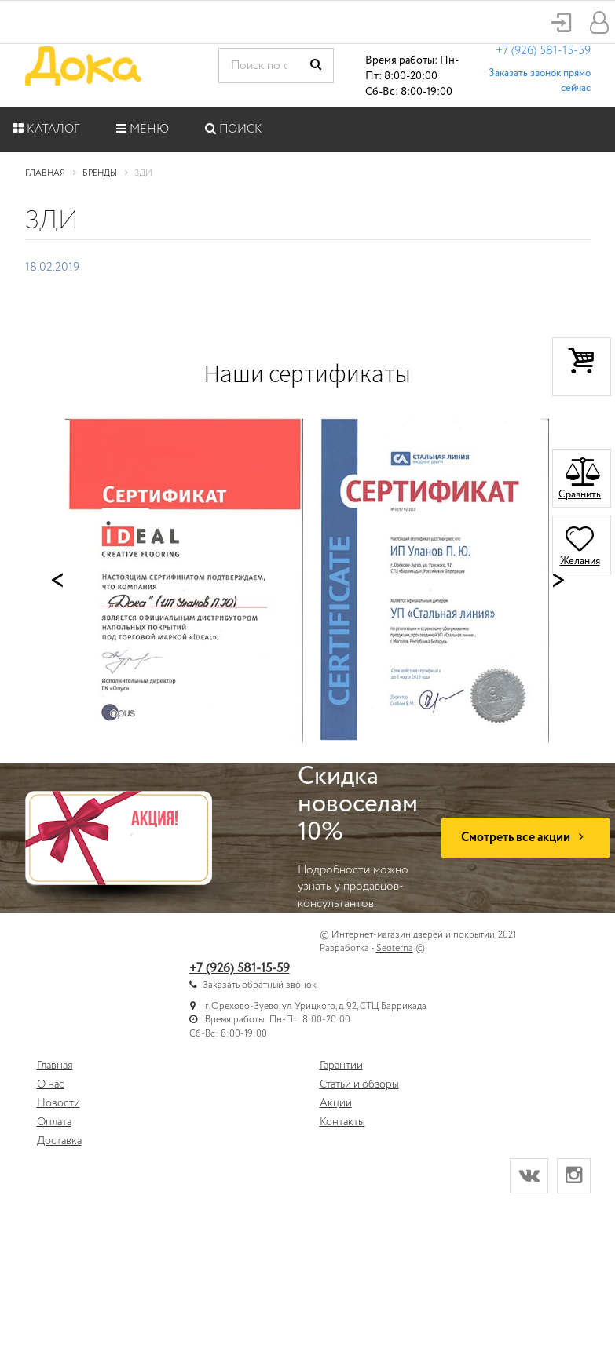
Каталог (46, 129)
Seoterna (394, 948)
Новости (58, 1103)
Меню (142, 129)
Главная (55, 1065)
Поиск (233, 129)
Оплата (54, 1122)
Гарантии (341, 1065)
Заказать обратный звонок (260, 985)
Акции (336, 1103)
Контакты (342, 1122)
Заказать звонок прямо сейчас (540, 81)
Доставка (59, 1141)
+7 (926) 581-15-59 (543, 51)
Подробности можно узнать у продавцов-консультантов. (358, 837)
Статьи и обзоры (359, 1084)
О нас (50, 1084)
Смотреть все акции (525, 838)
